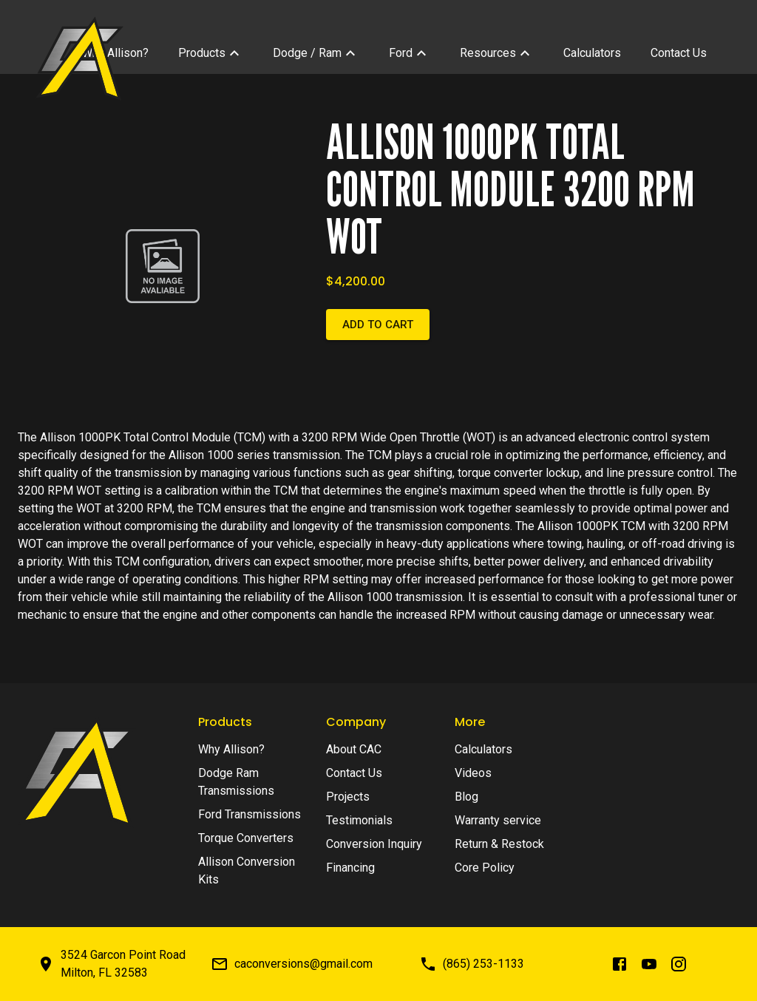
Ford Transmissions (249, 814)
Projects (348, 797)
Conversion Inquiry (374, 844)
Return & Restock (499, 844)
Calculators (483, 749)
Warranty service (498, 820)
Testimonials (359, 820)
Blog (466, 797)
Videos (473, 773)
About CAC (353, 749)
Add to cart (378, 324)
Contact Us (354, 773)
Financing (350, 868)
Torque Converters (245, 838)
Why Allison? (231, 749)
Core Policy (485, 868)
